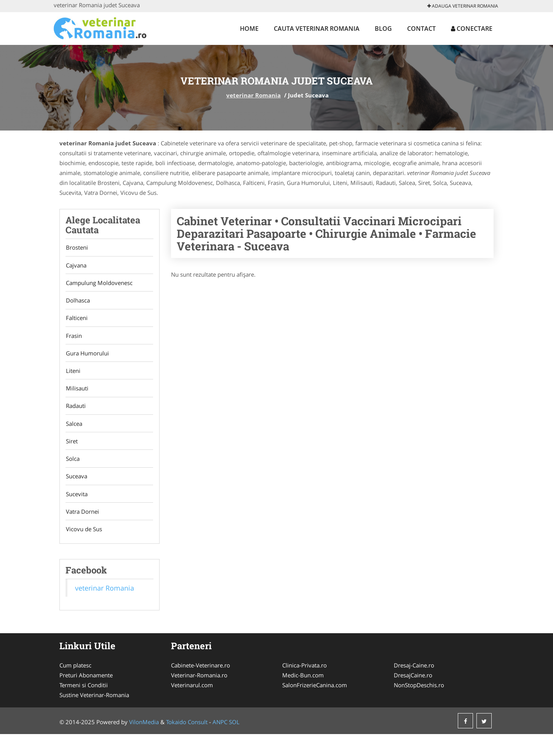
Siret (71, 444)
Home (249, 28)
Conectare (471, 28)
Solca (72, 462)
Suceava (76, 480)
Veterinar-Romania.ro (199, 680)
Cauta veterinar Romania (317, 28)
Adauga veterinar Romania (462, 6)
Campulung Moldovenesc (99, 283)
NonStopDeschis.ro (419, 690)
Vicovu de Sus (84, 534)
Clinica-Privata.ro (304, 670)
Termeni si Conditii (83, 690)
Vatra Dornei (82, 516)
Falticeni (76, 319)
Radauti (75, 409)
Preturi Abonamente (86, 680)
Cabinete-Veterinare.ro (200, 670)
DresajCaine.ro (413, 680)
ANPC (220, 727)
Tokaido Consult (187, 727)
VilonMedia (144, 727)
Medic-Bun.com (303, 680)
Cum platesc (75, 670)
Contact (421, 28)
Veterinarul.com (192, 690)
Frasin (74, 337)
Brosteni (77, 248)
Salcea (74, 426)
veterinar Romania (253, 95)
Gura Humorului (87, 355)
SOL (234, 727)
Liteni (73, 373)
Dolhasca (78, 301)
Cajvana (76, 265)
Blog (383, 28)
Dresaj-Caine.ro (414, 670)
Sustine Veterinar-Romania (94, 700)
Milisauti (77, 391)
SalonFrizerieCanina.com (314, 690)
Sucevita (76, 498)
